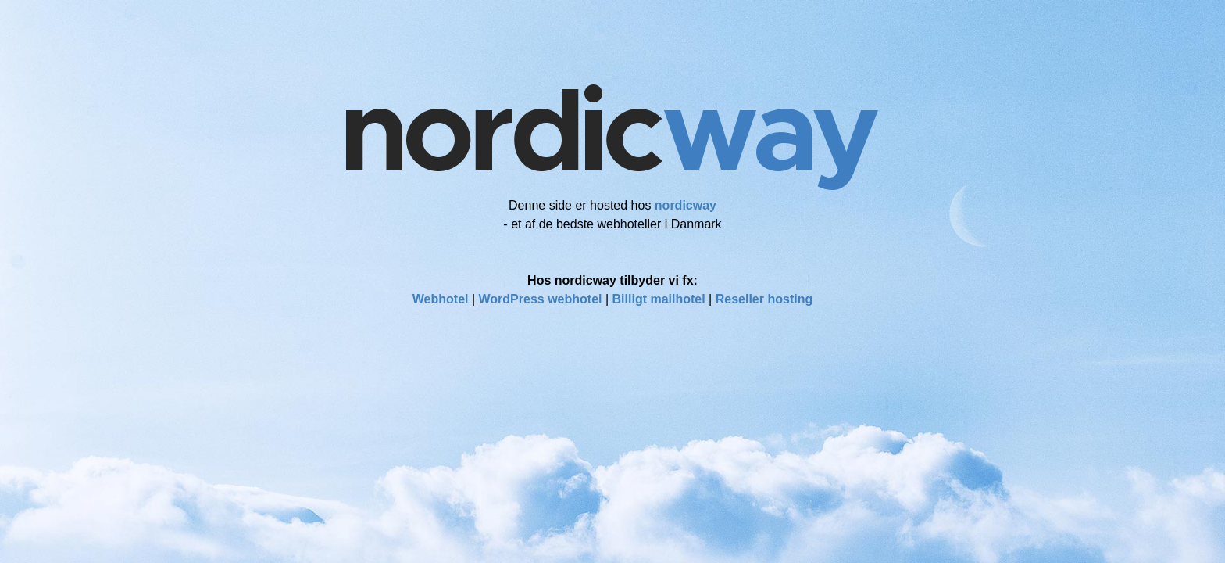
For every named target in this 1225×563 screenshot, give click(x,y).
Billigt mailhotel (658, 299)
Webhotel (440, 299)
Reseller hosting (764, 299)
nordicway (685, 205)
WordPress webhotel (540, 299)
